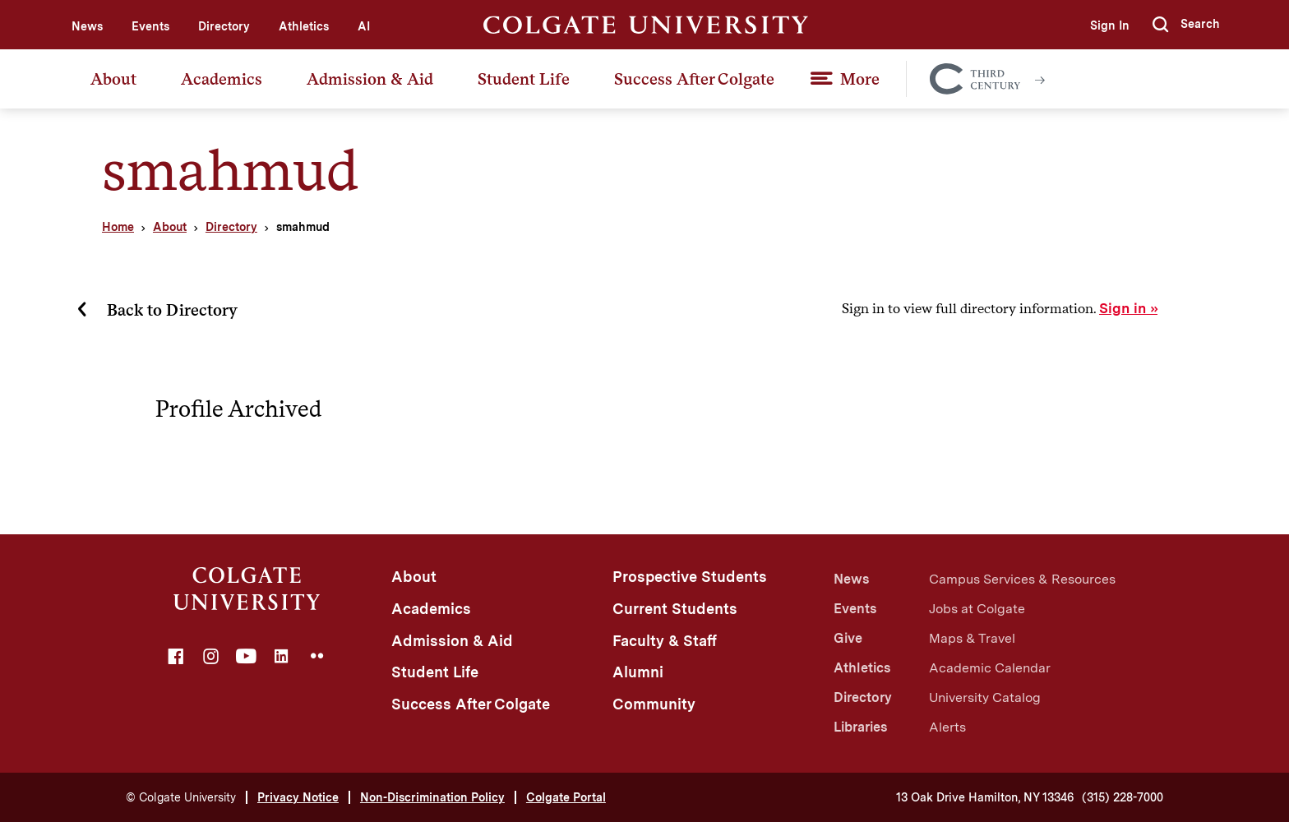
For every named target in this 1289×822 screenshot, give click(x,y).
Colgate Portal (566, 797)
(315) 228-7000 (1122, 797)
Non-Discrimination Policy (432, 797)
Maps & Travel (972, 638)
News (87, 26)
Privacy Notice (298, 797)
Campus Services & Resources (1022, 579)
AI (364, 26)
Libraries (860, 727)
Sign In (1110, 25)
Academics (221, 79)
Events (150, 26)
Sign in (1122, 308)
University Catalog (985, 697)
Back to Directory (172, 310)
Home (118, 226)
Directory (224, 26)
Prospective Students (689, 576)
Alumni (637, 672)
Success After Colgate (694, 79)
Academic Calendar (990, 668)
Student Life (524, 79)
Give (848, 638)
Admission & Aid (370, 79)
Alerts (947, 727)
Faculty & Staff (664, 640)
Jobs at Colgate (977, 608)
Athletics (304, 26)
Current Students (674, 608)
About (113, 79)
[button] (1186, 25)
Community (653, 704)
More (860, 79)
